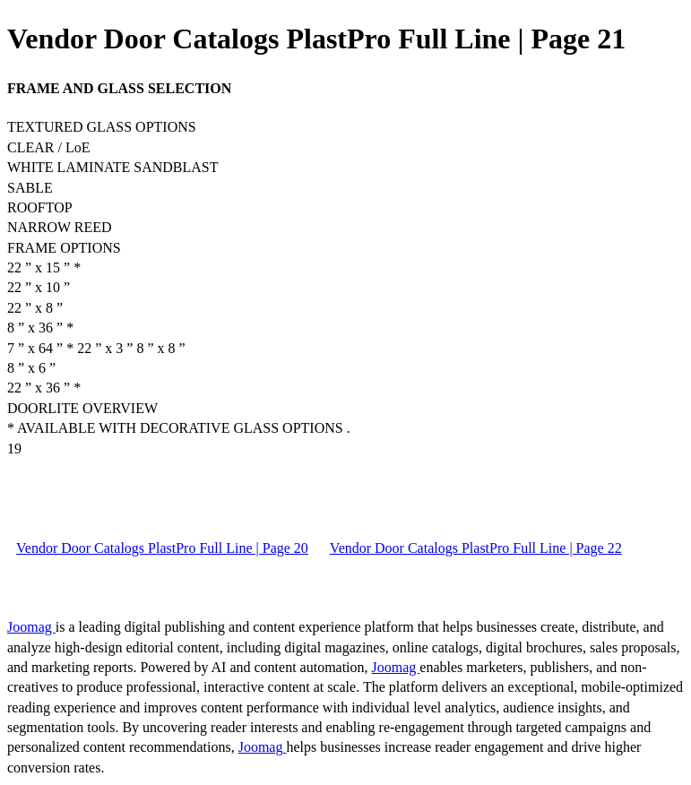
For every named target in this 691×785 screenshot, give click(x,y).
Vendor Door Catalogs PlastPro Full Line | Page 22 (476, 548)
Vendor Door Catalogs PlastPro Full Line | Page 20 (162, 548)
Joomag (31, 626)
